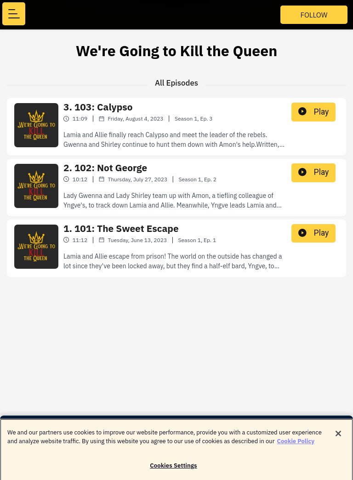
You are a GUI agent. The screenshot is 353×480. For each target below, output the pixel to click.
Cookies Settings (173, 468)
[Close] (338, 436)
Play (313, 111)
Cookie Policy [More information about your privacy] (296, 444)
